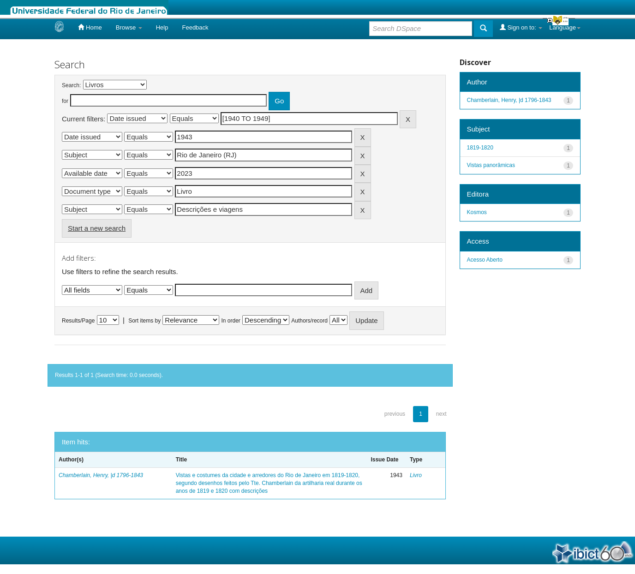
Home (90, 27)
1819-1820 (480, 147)
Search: (71, 85)
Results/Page (78, 320)
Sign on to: (521, 27)
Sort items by (144, 320)
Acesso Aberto (485, 260)
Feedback (195, 27)
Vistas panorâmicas (491, 165)
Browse (129, 27)
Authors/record (309, 320)
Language (565, 27)
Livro (416, 475)
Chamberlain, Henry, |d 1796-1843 (101, 475)
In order (231, 320)
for (65, 101)
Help (162, 27)
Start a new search (97, 228)
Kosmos (477, 212)
